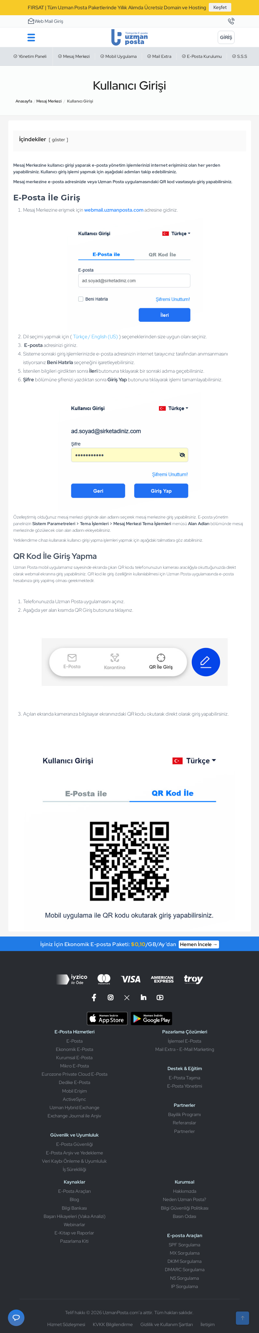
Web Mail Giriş (45, 20)
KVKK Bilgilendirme (113, 1324)
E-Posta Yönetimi (184, 1086)
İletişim (208, 1324)
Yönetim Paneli (30, 56)
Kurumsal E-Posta (74, 1058)
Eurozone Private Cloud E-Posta (74, 1074)
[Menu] (31, 37)
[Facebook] (95, 998)
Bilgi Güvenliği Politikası (184, 1208)
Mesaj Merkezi (74, 56)
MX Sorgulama (185, 1253)
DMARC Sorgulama (184, 1269)
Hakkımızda (184, 1191)
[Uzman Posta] (129, 37)
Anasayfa (24, 101)
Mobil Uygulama (118, 56)
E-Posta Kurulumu (202, 56)
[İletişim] (231, 21)
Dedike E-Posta (74, 1082)
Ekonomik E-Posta (74, 1049)
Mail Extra (159, 56)
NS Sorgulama (184, 1278)
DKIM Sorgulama (184, 1261)
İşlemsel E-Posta (184, 1041)
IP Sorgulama (184, 1286)
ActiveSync (74, 1099)
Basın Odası (184, 1216)
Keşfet (220, 7)
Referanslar (184, 1123)
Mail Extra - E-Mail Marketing (184, 1049)
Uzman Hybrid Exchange (74, 1107)
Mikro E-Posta (74, 1066)
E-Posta (74, 1041)
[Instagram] (110, 998)
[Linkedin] (143, 998)
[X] (127, 998)
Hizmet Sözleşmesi (66, 1324)
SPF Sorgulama (184, 1245)
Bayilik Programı (184, 1114)
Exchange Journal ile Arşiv (74, 1116)
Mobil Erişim (74, 1091)
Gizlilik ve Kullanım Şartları (166, 1324)
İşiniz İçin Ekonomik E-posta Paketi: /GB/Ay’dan (129, 944)
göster (58, 140)
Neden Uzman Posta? (184, 1199)
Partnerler (184, 1131)
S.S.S (239, 56)
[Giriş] (226, 37)
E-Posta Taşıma (184, 1078)
